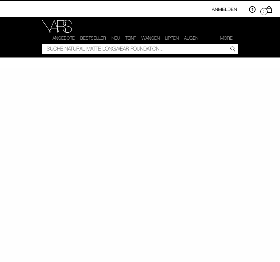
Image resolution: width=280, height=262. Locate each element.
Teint (130, 38)
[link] (57, 26)
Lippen (172, 38)
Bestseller (93, 38)
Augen (191, 38)
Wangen (150, 38)
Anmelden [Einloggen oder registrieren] (224, 9)
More (226, 38)
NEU (116, 38)
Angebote (63, 38)
